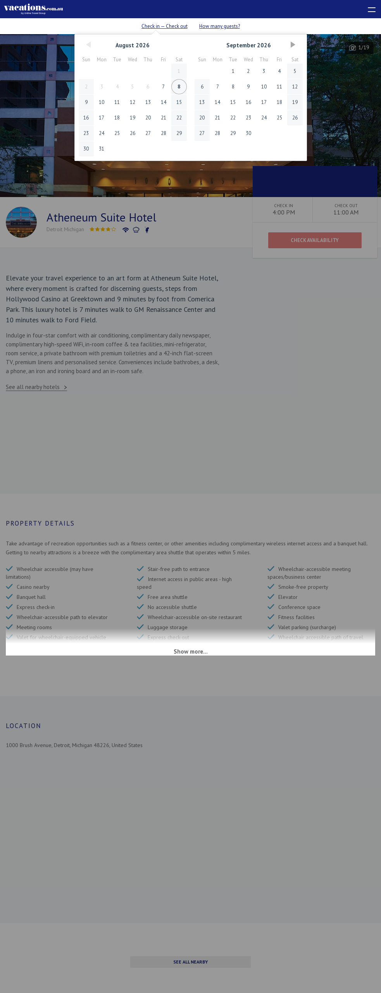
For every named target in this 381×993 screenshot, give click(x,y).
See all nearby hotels (33, 387)
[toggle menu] (368, 8)
